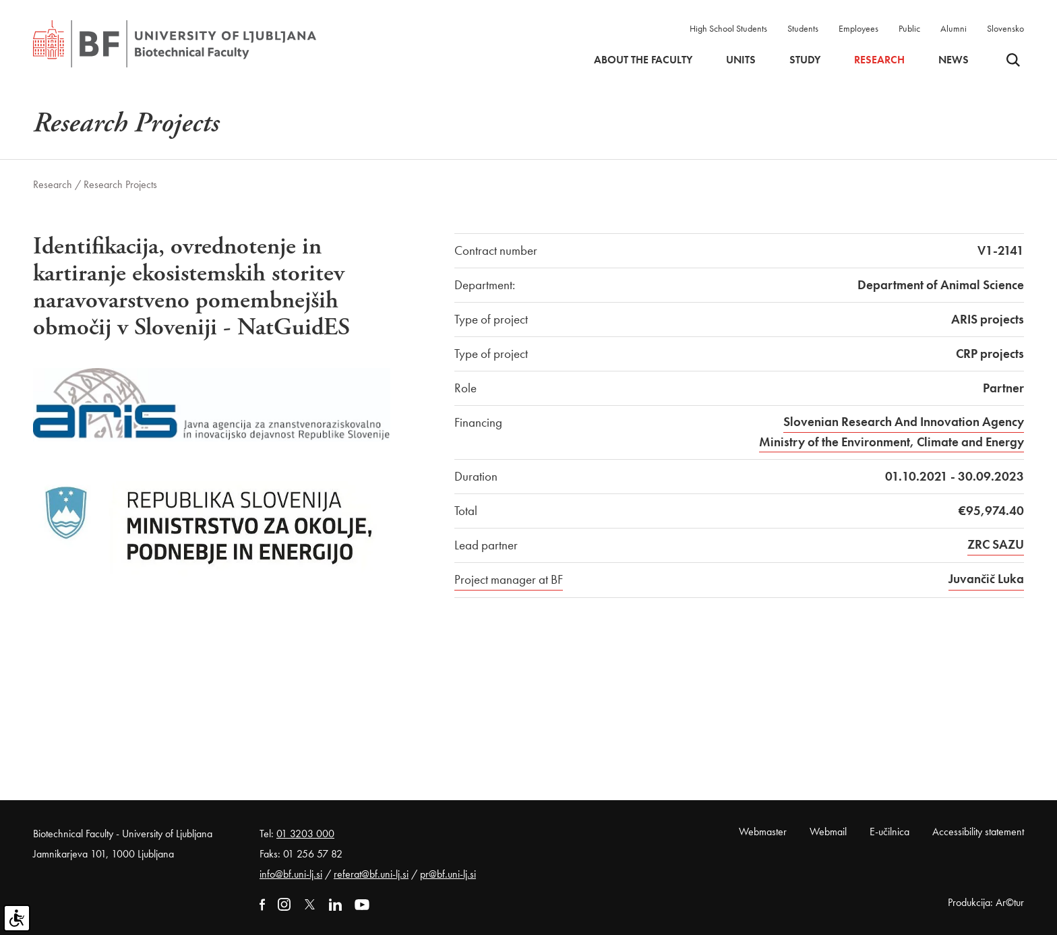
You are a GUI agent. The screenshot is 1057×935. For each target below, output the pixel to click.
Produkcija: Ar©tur (986, 902)
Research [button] (879, 60)
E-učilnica (889, 831)
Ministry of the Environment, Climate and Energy (891, 441)
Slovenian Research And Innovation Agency (903, 421)
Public (909, 28)
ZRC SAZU (995, 544)
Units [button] (741, 60)
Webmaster (763, 831)
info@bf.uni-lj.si (291, 874)
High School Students (728, 28)
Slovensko (1005, 28)
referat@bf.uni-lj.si (371, 874)
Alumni (953, 28)
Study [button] (804, 60)
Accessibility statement (978, 831)
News (953, 60)
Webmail (828, 831)
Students (802, 28)
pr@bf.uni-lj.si (448, 874)
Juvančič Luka (986, 578)
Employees (858, 28)
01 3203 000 (305, 833)
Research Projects (120, 184)
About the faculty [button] (643, 60)
